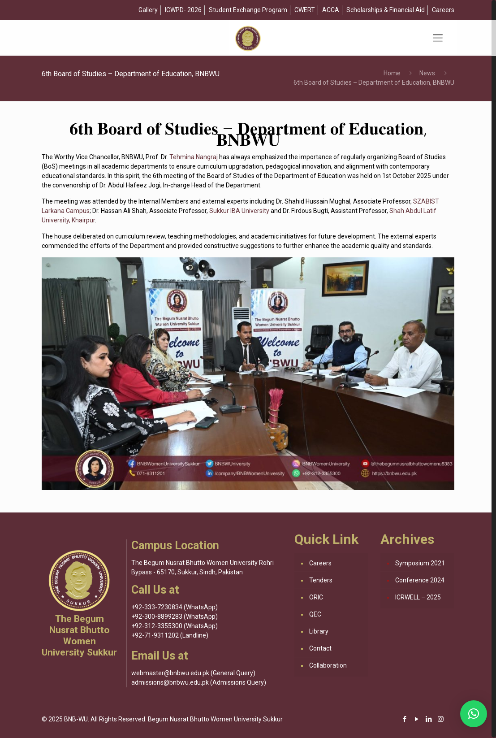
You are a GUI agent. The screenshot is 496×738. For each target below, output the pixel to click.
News (427, 73)
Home (392, 73)
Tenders (320, 580)
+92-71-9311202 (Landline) (169, 635)
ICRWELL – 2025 (418, 597)
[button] (473, 713)
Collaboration (328, 665)
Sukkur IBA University (239, 210)
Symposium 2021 (420, 563)
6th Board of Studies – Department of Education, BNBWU (373, 82)
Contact (320, 648)
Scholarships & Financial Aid (385, 9)
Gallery (148, 9)
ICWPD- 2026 (183, 9)
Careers (443, 9)
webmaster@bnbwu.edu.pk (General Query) (193, 673)
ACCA (330, 9)
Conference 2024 (419, 580)
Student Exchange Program (248, 9)
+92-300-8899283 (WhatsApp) (174, 616)
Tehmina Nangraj (193, 157)
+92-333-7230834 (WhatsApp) (174, 607)
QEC (315, 614)
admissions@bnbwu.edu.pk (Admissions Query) (198, 682)
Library (318, 631)
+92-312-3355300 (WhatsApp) (174, 625)
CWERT (304, 9)
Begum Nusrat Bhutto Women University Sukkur (215, 719)
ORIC (316, 597)
